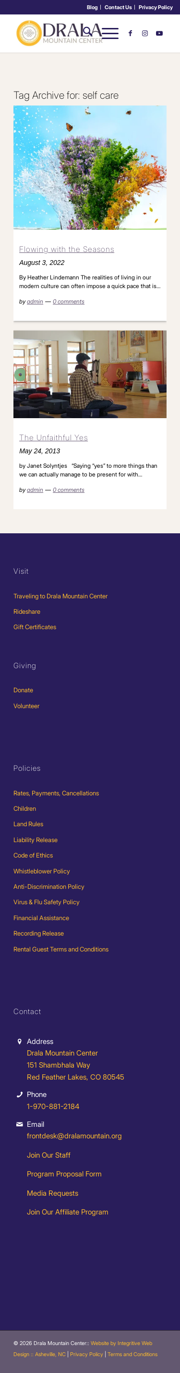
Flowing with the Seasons (66, 249)
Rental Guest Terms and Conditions (60, 949)
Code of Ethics (33, 855)
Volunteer (26, 706)
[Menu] (105, 33)
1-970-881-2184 (53, 1106)
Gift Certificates (34, 627)
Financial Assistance (41, 918)
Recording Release (38, 933)
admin (35, 301)
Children (24, 808)
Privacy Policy (156, 7)
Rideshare (26, 611)
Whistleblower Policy (41, 871)
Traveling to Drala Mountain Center (60, 596)
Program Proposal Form (64, 1173)
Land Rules (28, 824)
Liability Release (35, 840)
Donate (23, 690)
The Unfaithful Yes (53, 437)
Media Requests (52, 1193)
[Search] (82, 33)
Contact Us (118, 7)
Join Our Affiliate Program (67, 1211)
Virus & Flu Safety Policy (46, 902)
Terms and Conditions (132, 1354)
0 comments (68, 301)
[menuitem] (92, 7)
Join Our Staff (49, 1155)
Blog (92, 7)
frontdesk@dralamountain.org (74, 1135)
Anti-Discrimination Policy (48, 886)
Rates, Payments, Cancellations (56, 793)
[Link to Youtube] (159, 33)
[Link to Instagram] (145, 33)
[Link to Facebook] (130, 33)
